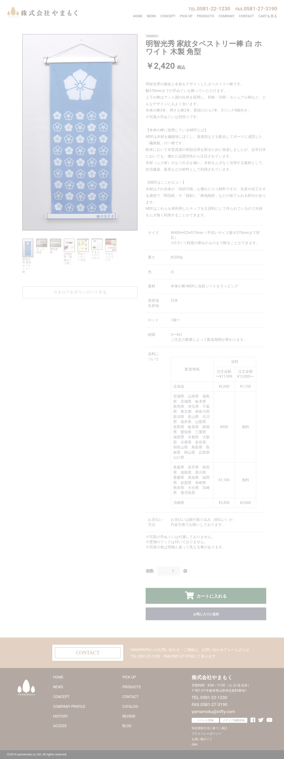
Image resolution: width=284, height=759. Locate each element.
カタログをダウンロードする (80, 292)
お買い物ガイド (202, 739)
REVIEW (128, 716)
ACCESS (60, 726)
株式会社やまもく (42, 12)
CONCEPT (168, 16)
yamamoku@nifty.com (213, 711)
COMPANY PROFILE (69, 706)
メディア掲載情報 (234, 720)
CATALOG (130, 706)
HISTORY (60, 716)
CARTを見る (267, 16)
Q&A (195, 744)
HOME (137, 16)
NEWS (151, 16)
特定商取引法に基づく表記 (209, 728)
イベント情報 (205, 720)
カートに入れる (211, 596)
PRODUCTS (205, 16)
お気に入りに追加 (206, 614)
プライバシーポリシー (206, 733)
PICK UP (186, 16)
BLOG (127, 726)
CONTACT (246, 16)
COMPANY (227, 16)
